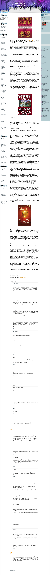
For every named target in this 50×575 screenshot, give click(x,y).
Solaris (2, 155)
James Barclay (3, 44)
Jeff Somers (2, 115)
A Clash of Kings (23, 48)
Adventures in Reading (45, 49)
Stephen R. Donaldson (4, 55)
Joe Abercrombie (3, 37)
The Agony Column (44, 95)
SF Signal (2, 169)
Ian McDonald (3, 87)
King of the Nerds (44, 72)
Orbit (1, 146)
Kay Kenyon (2, 78)
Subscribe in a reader (3, 30)
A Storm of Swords (31, 48)
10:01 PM (14, 425)
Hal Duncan (2, 56)
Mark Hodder (2, 72)
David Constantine (3, 54)
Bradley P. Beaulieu (3, 45)
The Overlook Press (3, 158)
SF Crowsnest (3, 176)
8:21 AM (14, 526)
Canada (28, 40)
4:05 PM (14, 328)
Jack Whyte (2, 129)
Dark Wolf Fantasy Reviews (46, 51)
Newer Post (11, 571)
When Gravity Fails (44, 116)
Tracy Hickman (3, 69)
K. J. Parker (2, 98)
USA (30, 40)
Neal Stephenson (3, 117)
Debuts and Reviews (45, 55)
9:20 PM (14, 413)
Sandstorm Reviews (44, 83)
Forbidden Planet (44, 64)
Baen (1, 139)
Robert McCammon (3, 86)
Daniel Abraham (3, 39)
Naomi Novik (2, 96)
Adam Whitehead (15, 283)
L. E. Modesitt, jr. (3, 90)
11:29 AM (14, 501)
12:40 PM (14, 548)
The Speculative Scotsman (45, 110)
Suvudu (2, 181)
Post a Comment (12, 570)
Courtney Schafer (3, 108)
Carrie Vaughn (3, 122)
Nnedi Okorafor (3, 97)
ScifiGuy (43, 85)
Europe (32, 40)
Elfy (13, 408)
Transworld (2, 161)
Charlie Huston (3, 73)
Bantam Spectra (3, 140)
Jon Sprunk (2, 116)
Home (25, 571)
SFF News (2, 173)
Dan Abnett (2, 38)
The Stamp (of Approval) (45, 111)
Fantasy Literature (44, 61)
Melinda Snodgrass (3, 114)
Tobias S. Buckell (3, 49)
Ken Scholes (2, 109)
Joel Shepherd (3, 111)
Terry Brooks (2, 48)
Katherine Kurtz (3, 80)
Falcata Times (44, 57)
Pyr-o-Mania (43, 78)
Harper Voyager (3, 144)
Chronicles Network (3, 175)
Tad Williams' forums (4, 203)
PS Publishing (3, 151)
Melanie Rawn (3, 102)
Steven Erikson (3, 60)
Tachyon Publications (4, 157)
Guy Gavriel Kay (3, 75)
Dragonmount (3, 194)
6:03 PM (14, 354)
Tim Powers (2, 99)
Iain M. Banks (3, 43)
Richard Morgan (3, 92)
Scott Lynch (2, 84)
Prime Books (2, 150)
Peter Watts (2, 123)
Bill (13, 529)
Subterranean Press (3, 156)
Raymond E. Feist (3, 62)
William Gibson (3, 67)
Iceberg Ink (43, 71)
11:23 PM (14, 466)
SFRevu (2, 179)
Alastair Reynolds (3, 103)
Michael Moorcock (3, 91)
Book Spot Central (3, 195)
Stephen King (2, 79)
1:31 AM (14, 454)
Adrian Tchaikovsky (3, 120)
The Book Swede (44, 98)
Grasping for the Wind (45, 70)
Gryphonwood (3, 180)
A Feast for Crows (14, 14)
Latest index (43, 17)
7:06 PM (14, 364)
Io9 (1, 174)
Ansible (2, 170)
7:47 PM (14, 375)
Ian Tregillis (2, 121)
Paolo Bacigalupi (3, 42)
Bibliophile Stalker (44, 50)
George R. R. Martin (3, 85)
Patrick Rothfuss (3, 104)
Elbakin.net (2, 200)
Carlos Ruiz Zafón (3, 132)
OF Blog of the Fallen (45, 75)
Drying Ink (43, 56)
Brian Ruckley (3, 105)
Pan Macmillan (3, 147)
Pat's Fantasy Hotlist (25, 3)
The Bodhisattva (44, 96)
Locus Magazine (3, 168)
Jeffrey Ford (2, 63)
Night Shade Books (3, 145)
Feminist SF (43, 63)
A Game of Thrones (17, 48)
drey (13, 469)
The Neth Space (44, 104)
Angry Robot (2, 138)
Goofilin (14, 551)
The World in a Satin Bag (45, 114)
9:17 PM (14, 405)
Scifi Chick (43, 84)
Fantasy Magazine (44, 62)
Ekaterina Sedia (3, 110)
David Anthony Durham (4, 57)
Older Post (38, 571)
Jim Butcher (2, 50)
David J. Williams (3, 127)
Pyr (1, 152)
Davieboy (14, 331)
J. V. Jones (2, 74)
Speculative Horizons (45, 90)
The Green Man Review (45, 101)
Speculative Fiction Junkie (45, 88)
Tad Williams (2, 128)
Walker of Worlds (44, 115)
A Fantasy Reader (44, 48)
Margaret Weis (3, 126)
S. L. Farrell (2, 61)
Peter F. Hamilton (3, 68)
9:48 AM (14, 476)
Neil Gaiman (2, 66)
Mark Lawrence (3, 81)
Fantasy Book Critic (45, 58)
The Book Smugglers (45, 97)
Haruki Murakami (3, 93)
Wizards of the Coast (3, 162)
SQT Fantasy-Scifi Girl (45, 91)
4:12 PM (14, 337)
